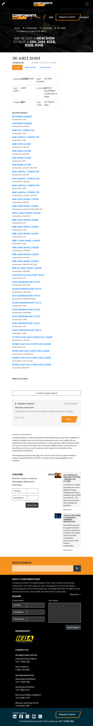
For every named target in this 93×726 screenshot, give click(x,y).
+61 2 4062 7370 (22, 698)
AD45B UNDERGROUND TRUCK (26, 289)
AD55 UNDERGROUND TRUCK (26, 296)
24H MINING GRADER (22, 116)
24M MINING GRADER (22, 123)
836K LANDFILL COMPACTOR (25, 192)
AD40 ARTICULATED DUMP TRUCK (28, 275)
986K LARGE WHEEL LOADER (25, 206)
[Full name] (32, 491)
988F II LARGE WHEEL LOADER (26, 240)
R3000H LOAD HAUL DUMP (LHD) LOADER (31, 364)
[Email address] (32, 498)
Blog (51, 474)
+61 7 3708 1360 (22, 662)
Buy (38, 17)
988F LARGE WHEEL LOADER (25, 233)
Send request (73, 627)
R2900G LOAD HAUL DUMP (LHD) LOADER (31, 358)
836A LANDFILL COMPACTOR (25, 171)
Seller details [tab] (30, 67)
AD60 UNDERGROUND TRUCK (26, 309)
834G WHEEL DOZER (21, 151)
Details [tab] (17, 67)
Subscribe (32, 505)
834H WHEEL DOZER (21, 158)
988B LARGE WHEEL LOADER (25, 227)
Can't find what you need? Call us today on (46, 721)
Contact (84, 17)
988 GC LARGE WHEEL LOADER (26, 213)
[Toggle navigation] (87, 4)
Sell (51, 17)
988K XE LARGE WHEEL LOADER (26, 268)
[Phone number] (35, 619)
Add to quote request (46, 393)
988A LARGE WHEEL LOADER (25, 220)
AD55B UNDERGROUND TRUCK (26, 303)
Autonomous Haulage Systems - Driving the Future (71, 478)
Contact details (17, 600)
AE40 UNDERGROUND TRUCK (26, 323)
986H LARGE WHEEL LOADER (25, 199)
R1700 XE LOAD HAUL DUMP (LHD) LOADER (32, 337)
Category (41, 88)
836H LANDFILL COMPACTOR (25, 185)
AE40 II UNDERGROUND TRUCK (26, 330)
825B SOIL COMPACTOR (23, 130)
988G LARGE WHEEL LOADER (25, 247)
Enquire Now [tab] (45, 67)
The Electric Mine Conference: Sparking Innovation (72, 518)
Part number (40, 80)
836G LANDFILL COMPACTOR (25, 178)
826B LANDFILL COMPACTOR (25, 137)
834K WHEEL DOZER (21, 165)
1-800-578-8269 (22, 670)
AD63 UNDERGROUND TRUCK (26, 316)
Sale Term (39, 103)
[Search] (42, 568)
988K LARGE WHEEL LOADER (25, 261)
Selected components (24, 407)
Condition (18, 102)
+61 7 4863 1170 (22, 690)
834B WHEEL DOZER (21, 144)
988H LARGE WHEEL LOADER (25, 254)
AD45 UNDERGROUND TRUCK (26, 282)
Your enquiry (53, 600)
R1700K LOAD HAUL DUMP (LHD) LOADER (31, 344)
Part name (16, 89)
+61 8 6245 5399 (22, 706)
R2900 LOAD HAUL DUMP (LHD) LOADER (30, 351)
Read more (68, 509)
